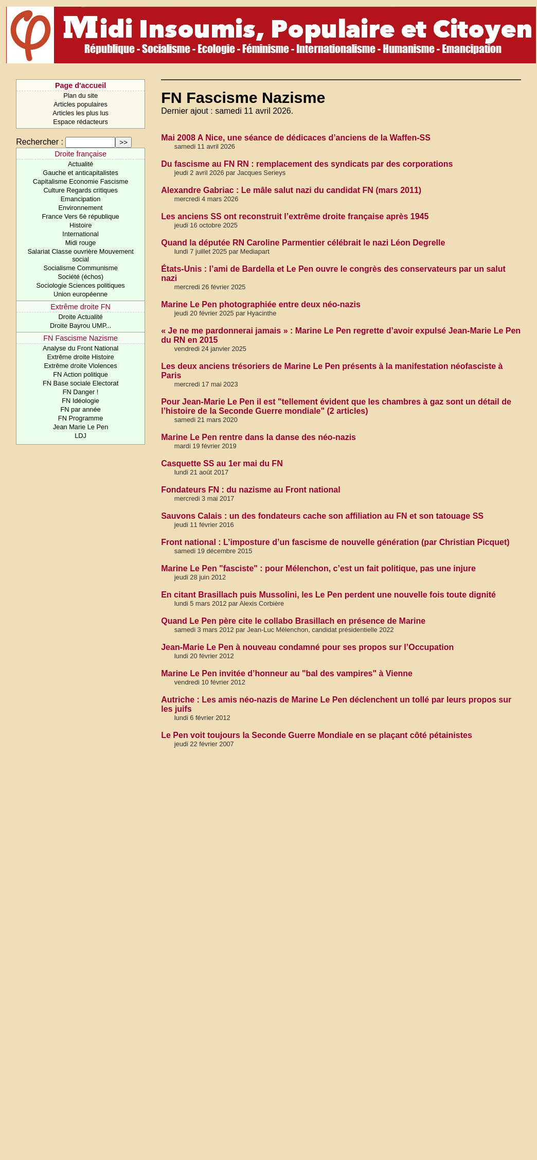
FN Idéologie (80, 401)
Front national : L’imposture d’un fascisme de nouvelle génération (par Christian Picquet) (335, 542)
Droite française (80, 154)
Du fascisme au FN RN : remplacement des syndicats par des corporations (307, 164)
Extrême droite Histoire (80, 357)
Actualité (80, 164)
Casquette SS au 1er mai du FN (222, 463)
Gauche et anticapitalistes (80, 173)
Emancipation (81, 199)
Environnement (81, 208)
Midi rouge (80, 243)
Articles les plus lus (80, 113)
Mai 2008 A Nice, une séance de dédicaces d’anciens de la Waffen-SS (296, 137)
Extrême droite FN (80, 307)
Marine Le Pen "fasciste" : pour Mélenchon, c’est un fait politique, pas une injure (318, 568)
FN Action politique (80, 374)
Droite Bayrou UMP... (80, 325)
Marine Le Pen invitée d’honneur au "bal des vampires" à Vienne (287, 673)
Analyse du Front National (80, 348)
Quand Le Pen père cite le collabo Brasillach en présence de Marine (293, 621)
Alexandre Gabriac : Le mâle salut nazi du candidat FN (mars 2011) (291, 190)
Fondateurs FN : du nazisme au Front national (250, 489)
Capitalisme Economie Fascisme (81, 181)
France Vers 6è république (80, 216)
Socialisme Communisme (80, 268)
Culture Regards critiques (80, 190)
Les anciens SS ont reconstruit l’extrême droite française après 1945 (294, 216)
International (80, 234)
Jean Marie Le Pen (80, 427)
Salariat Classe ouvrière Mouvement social (80, 255)
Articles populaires (80, 104)
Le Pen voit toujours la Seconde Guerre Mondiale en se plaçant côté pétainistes (316, 735)
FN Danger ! (81, 392)
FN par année (80, 409)
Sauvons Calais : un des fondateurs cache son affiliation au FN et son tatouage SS (322, 516)
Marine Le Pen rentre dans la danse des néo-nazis (258, 437)
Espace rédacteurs (80, 122)
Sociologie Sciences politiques (81, 285)
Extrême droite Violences (80, 366)
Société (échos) (80, 276)
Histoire (80, 225)
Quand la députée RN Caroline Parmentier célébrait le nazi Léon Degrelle (303, 242)
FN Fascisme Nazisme (80, 338)
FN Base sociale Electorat (80, 383)
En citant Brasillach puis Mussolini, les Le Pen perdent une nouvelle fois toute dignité (328, 594)
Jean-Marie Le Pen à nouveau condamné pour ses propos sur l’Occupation (307, 647)
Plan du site (80, 95)
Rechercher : (39, 141)
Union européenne (80, 294)
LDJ (80, 436)
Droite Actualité (81, 317)
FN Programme (80, 418)
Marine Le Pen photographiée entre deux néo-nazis (261, 304)
